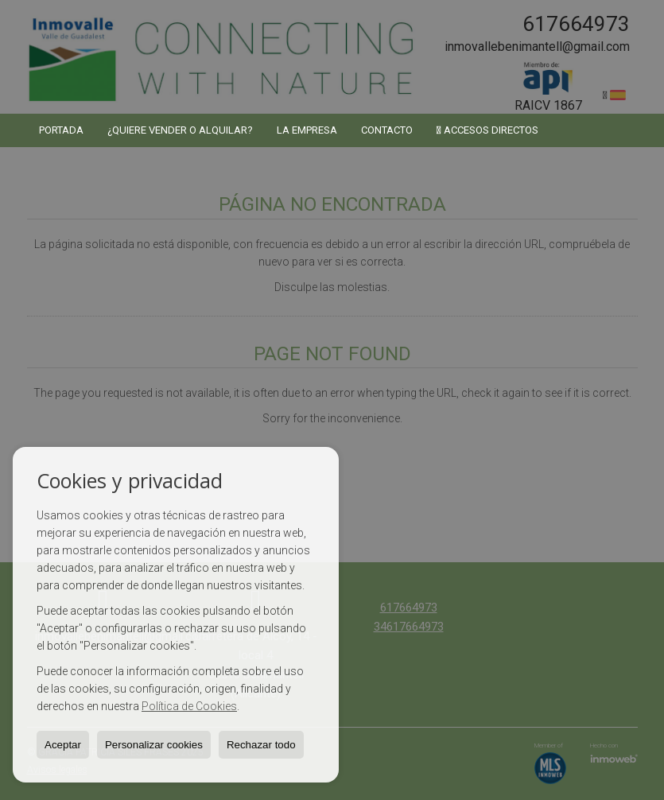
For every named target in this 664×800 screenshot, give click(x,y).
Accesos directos (487, 130)
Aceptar (63, 745)
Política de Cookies (189, 706)
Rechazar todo (261, 745)
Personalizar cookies (154, 745)
